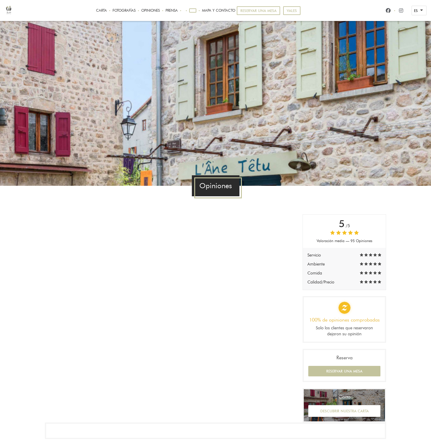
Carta (101, 10)
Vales (292, 10)
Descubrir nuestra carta (344, 411)
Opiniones (150, 10)
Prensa (172, 10)
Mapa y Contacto (218, 10)
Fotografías (124, 10)
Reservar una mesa (258, 10)
